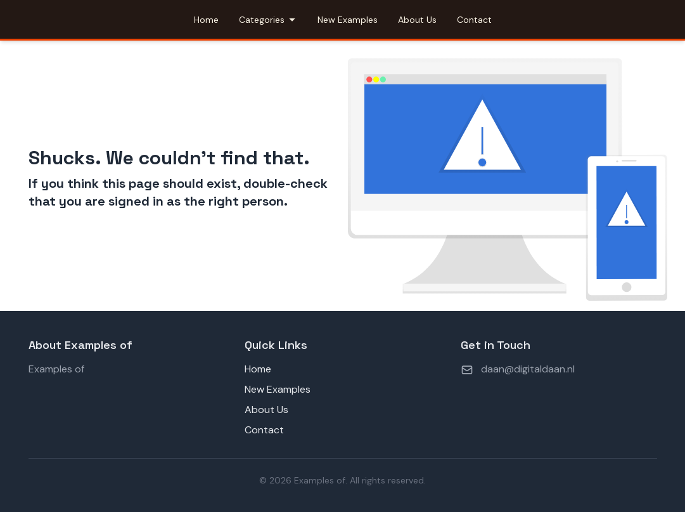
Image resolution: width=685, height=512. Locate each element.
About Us (417, 19)
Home (206, 19)
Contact (474, 19)
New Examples (347, 19)
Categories (268, 19)
